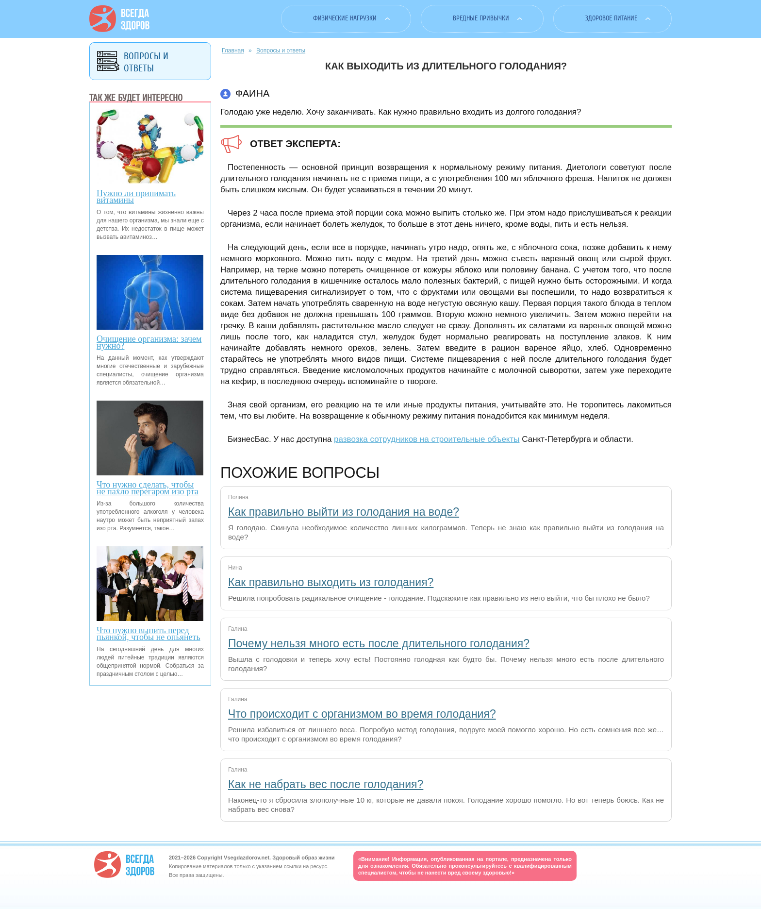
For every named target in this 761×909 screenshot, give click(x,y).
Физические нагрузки (345, 18)
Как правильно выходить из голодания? (330, 582)
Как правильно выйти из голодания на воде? (343, 511)
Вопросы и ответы (280, 50)
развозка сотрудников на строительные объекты (426, 439)
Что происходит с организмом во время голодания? (362, 713)
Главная (233, 50)
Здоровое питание (611, 18)
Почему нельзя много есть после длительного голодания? (378, 643)
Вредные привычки (481, 18)
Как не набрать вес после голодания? (325, 784)
